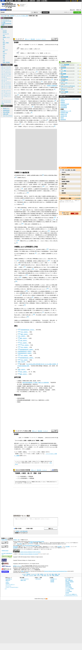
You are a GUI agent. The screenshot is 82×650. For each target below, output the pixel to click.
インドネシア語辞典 (69, 588)
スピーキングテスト (7, 115)
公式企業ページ (53, 578)
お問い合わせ (38, 578)
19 (27, 275)
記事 (30, 440)
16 (47, 249)
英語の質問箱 (6, 112)
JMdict (22, 571)
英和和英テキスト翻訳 (21, 516)
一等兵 (45, 240)
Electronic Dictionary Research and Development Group (55, 571)
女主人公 (47, 445)
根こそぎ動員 (38, 200)
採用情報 (52, 581)
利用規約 (7, 583)
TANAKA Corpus (5, 550)
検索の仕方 (8, 580)
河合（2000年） (24, 332)
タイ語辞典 (67, 590)
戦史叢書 (47, 389)
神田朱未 (42, 445)
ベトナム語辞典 (68, 591)
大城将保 (19, 380)
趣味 (4, 51)
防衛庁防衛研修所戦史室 (23, 389)
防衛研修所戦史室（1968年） (27, 349)
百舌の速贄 (64, 183)
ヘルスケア (5, 49)
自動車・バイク (6, 37)
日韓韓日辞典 (32, 0)
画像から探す (23, 580)
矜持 (63, 190)
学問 (4, 44)
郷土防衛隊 (63, 73)
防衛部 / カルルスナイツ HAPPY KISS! (70, 99)
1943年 (40, 72)
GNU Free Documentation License (37, 541)
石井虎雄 (43, 189)
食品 (4, 57)
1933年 (30, 87)
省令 (48, 95)
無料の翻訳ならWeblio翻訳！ (23, 5)
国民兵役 (35, 101)
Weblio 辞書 (74, 0)
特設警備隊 (48, 107)
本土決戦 (18, 83)
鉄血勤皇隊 (45, 251)
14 (49, 230)
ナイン (35, 447)
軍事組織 (31, 476)
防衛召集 (51, 58)
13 (22, 223)
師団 (48, 77)
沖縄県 (25, 180)
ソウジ (25, 443)
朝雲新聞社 (41, 389)
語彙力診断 (5, 114)
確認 (63, 186)
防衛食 (62, 117)
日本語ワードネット (17, 565)
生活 (4, 48)
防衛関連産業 (64, 107)
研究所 (48, 443)
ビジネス (5, 30)
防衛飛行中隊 (64, 116)
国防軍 (41, 53)
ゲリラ (49, 229)
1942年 (21, 95)
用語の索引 (33, 39)
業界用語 (5, 32)
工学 (4, 40)
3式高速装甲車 (64, 80)
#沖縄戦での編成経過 (52, 85)
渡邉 (20, 445)
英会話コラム (6, 108)
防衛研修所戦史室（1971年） (28, 329)
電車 (4, 35)
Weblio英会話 (6, 110)
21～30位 (73, 170)
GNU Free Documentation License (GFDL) (31, 545)
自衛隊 (30, 48)
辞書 (3, 0)
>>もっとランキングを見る (75, 195)
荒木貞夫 (47, 182)
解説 (42, 440)
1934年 (25, 189)
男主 (36, 443)
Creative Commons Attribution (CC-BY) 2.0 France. (30, 551)
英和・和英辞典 (18, 0)
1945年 (45, 82)
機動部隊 (17, 217)
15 (18, 240)
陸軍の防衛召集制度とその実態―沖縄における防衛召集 (35, 382)
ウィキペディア (20, 39)
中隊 (35, 190)
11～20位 (67, 170)
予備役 (48, 68)
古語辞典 (38, 0)
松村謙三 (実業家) (65, 181)
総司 (18, 443)
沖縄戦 (42, 60)
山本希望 (41, 447)
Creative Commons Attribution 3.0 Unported (29, 553)
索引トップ (27, 39)
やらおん (64, 172)
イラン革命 (63, 70)
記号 (3, 103)
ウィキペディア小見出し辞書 (21, 15)
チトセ (35, 445)
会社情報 (52, 580)
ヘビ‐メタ (64, 188)
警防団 (18, 402)
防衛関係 (63, 102)
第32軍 (51, 198)
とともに (53, 447)
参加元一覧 (78, 9)
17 (49, 260)
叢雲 (15, 443)
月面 (41, 443)
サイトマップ (8, 585)
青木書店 (45, 388)
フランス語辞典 (68, 587)
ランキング (38, 39)
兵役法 (33, 95)
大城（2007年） (24, 340)
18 (19, 264)
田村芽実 (64, 193)
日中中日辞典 (25, 0)
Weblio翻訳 (67, 583)
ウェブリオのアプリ (25, 578)
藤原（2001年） (24, 334)
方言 (4, 60)
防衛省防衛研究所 (27, 384)
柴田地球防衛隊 (64, 76)
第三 (51, 445)
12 (55, 217)
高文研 (34, 380)
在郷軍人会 (33, 58)
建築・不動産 (6, 42)
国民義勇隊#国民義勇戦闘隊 (23, 400)
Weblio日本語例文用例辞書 (23, 470)
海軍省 (34, 103)
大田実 (33, 320)
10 (43, 186)
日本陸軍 (17, 72)
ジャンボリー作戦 (27, 217)
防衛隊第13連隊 (64, 112)
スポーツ (5, 53)
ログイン (68, 0)
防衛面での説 (64, 114)
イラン (18, 478)
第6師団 (51, 180)
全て (2, 28)
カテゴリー (44, 39)
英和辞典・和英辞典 (69, 581)
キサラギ (31, 445)
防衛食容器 (63, 119)
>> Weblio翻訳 (77, 198)
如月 (25, 445)
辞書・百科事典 (10, 15)
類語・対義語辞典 (9, 0)
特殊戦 (44, 443)
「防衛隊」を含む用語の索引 (21, 531)
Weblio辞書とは (9, 578)
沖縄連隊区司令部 (43, 180)
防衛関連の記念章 (65, 104)
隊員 (55, 443)
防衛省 (22, 48)
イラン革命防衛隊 (21, 476)
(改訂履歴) (31, 542)
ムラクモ (22, 443)
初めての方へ (72, 9)
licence (26, 572)
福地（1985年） (24, 371)
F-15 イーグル (64, 83)
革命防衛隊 (24, 478)
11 (23, 199)
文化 (4, 46)
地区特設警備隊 (40, 83)
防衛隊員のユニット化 (66, 111)
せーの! (63, 176)
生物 (4, 55)
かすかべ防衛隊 (64, 92)
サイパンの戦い (29, 73)
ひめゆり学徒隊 (53, 251)
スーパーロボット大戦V (21, 440)
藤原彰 (18, 388)
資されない (64, 179)
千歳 (27, 445)
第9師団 (26, 220)
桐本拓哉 (33, 443)
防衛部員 (63, 100)
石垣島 (42, 210)
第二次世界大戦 (32, 56)
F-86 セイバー (64, 89)
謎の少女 (18, 449)
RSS (46, 598)
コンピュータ (6, 33)
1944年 (25, 75)
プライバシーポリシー (10, 584)
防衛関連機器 (64, 105)
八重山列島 (24, 87)
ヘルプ (80, 0)
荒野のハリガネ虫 (66, 174)
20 (34, 314)
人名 (4, 58)
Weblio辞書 (19, 543)
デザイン (16, 445)
